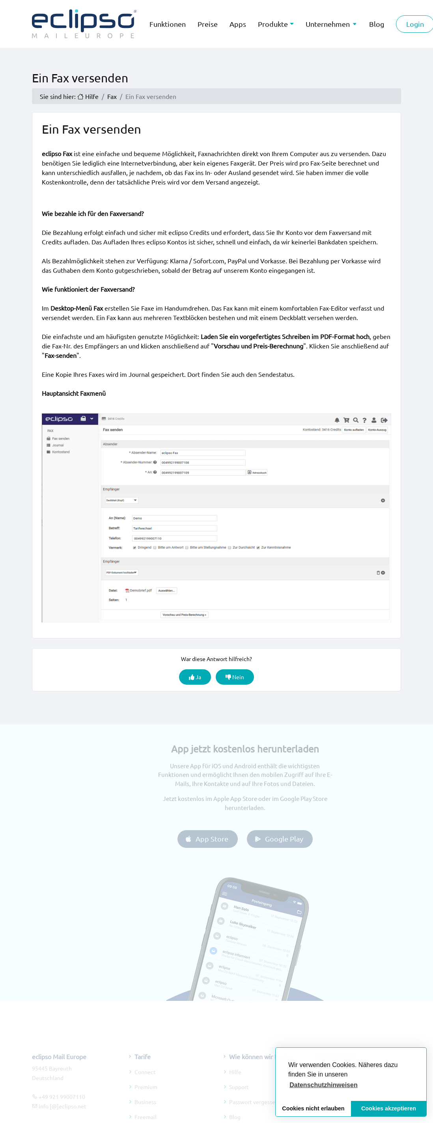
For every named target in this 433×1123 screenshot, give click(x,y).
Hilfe (235, 1078)
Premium (145, 1093)
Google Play (285, 838)
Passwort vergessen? (255, 1108)
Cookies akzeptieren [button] (388, 1108)
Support (239, 1093)
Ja (195, 676)
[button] (323, 1085)
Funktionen (167, 24)
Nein (235, 676)
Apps (238, 24)
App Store (213, 838)
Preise (208, 24)
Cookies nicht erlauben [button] (313, 1108)
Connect (145, 1078)
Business (145, 1108)
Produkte (273, 24)
